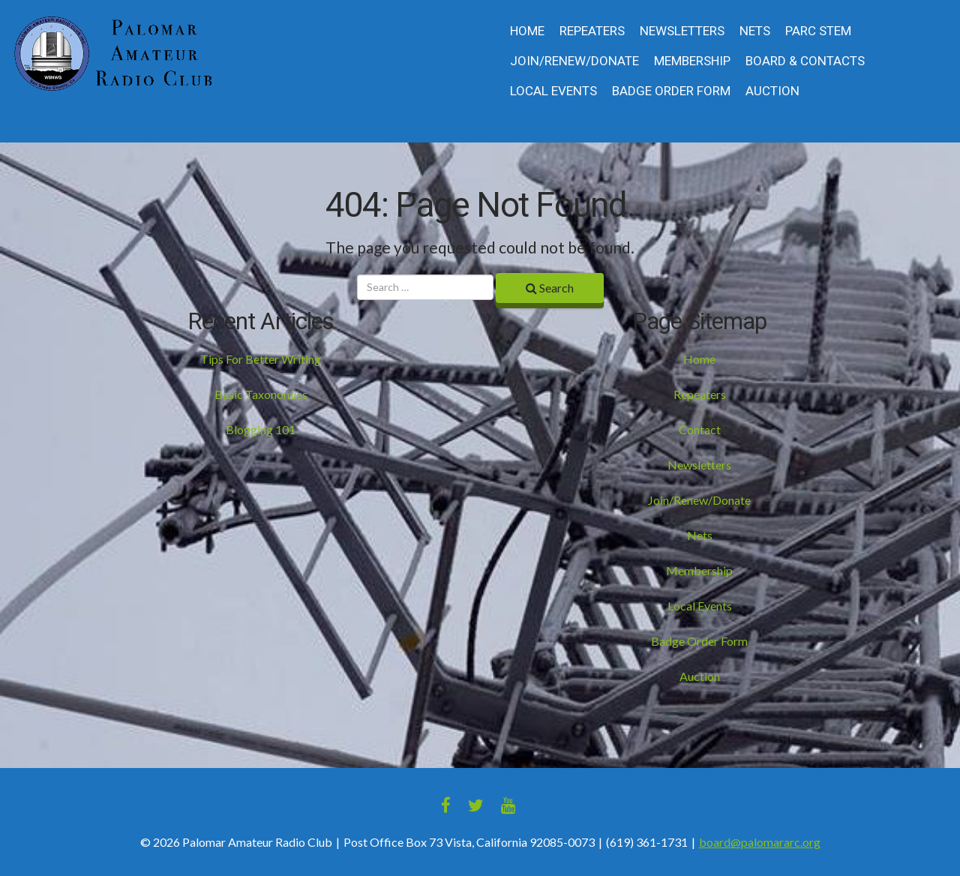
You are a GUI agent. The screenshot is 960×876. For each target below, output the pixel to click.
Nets (755, 31)
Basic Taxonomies (261, 394)
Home (527, 31)
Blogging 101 (261, 429)
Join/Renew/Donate (574, 61)
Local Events (553, 91)
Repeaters (592, 31)
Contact (700, 429)
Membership (692, 61)
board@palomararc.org (759, 842)
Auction (773, 91)
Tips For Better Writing (260, 359)
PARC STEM (818, 31)
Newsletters (682, 31)
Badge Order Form (671, 91)
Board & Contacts (805, 61)
